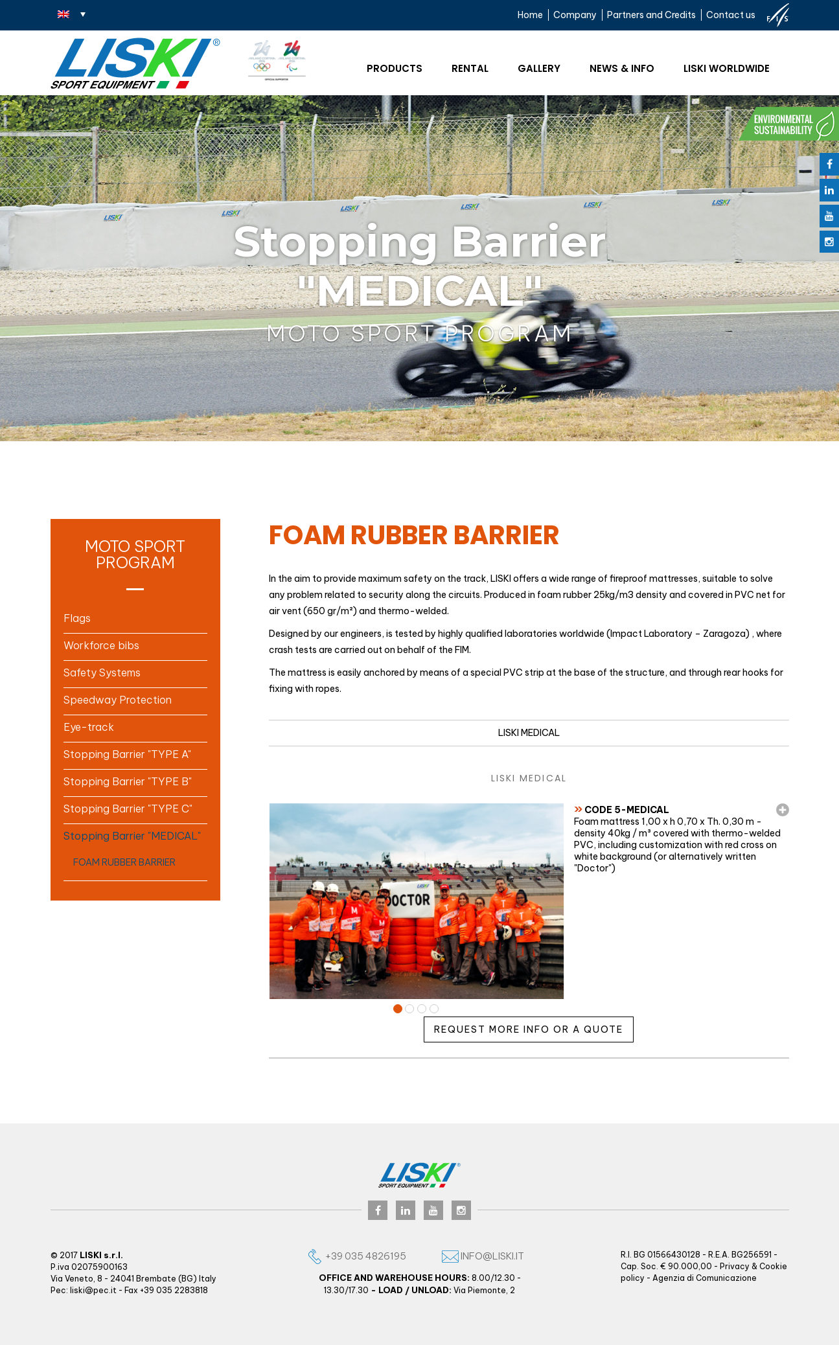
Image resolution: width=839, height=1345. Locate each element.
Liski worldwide (727, 68)
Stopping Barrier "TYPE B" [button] (127, 781)
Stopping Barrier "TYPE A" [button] (127, 754)
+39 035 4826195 (356, 1256)
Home (530, 15)
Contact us (730, 15)
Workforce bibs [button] (101, 645)
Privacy (735, 1266)
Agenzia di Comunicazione (704, 1278)
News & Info (622, 68)
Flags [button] (77, 618)
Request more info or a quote (528, 1029)
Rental (470, 68)
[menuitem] (72, 13)
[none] (72, 13)
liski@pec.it (93, 1290)
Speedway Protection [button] (117, 699)
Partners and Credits (651, 15)
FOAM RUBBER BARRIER (124, 862)
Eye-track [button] (88, 726)
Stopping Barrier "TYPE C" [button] (127, 808)
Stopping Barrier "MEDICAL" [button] (132, 835)
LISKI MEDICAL (529, 733)
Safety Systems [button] (102, 672)
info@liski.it (483, 1256)
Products (394, 68)
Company (575, 15)
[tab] (135, 618)
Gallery (539, 68)
